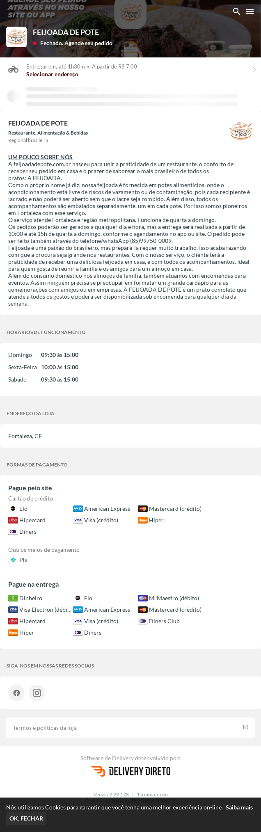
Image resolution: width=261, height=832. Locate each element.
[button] (72, 42)
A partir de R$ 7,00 (113, 66)
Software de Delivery (107, 757)
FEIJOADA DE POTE (66, 32)
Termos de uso (152, 794)
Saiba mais (239, 807)
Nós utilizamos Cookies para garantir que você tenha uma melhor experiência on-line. (129, 807)
